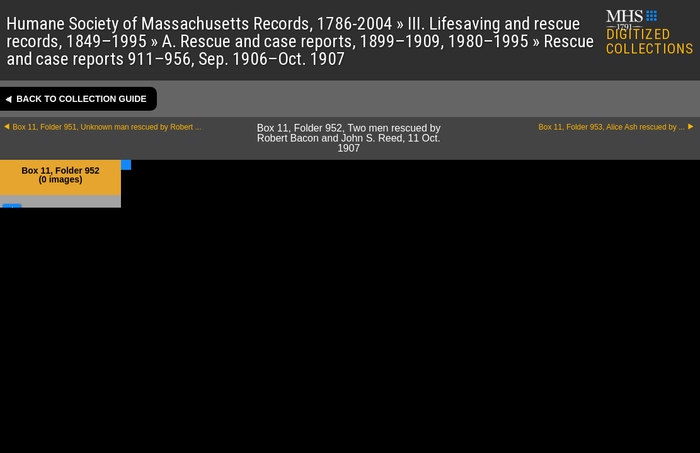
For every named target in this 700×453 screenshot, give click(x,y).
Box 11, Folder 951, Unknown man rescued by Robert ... (107, 127)
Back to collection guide (81, 99)
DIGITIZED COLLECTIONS (650, 34)
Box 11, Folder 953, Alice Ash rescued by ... (612, 127)
